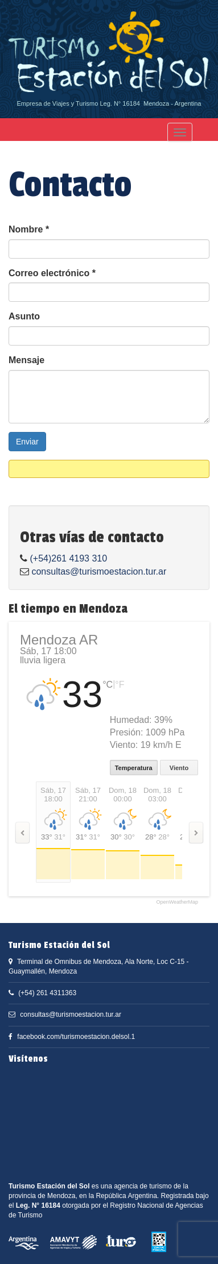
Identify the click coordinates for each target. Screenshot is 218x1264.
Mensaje (26, 360)
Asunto (24, 316)
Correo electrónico (52, 273)
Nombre (29, 229)
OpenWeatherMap (177, 902)
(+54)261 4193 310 (68, 558)
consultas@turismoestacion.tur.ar (98, 571)
